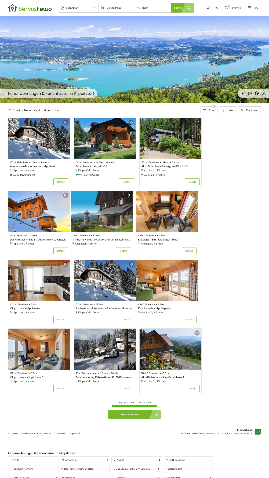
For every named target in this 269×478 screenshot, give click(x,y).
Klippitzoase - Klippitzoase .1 (90, 305)
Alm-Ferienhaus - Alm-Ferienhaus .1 (223, 305)
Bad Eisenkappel (174, 388)
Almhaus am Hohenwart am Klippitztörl (33, 165)
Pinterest (256, 93)
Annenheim (70, 388)
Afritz (16, 388)
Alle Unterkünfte (112, 458)
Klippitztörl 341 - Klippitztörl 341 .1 (94, 237)
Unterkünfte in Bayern (115, 464)
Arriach (118, 388)
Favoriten (233, 7)
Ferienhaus (178, 458)
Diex (218, 405)
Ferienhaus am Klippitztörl (89, 165)
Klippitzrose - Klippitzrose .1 (154, 237)
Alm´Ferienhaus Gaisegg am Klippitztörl (162, 165)
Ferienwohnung (180, 464)
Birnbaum (221, 396)
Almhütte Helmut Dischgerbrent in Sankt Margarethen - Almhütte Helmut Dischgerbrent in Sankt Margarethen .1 (38, 237)
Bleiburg (17, 405)
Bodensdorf (70, 405)
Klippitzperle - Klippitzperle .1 (27, 305)
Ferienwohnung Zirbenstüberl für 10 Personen (166, 305)
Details (59, 180)
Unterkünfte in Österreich (117, 471)
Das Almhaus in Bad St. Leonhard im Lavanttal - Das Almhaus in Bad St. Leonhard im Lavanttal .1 (230, 165)
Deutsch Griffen (174, 405)
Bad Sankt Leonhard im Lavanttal (81, 396)
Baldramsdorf (122, 396)
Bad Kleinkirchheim (226, 388)
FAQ (214, 7)
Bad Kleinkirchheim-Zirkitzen (28, 396)
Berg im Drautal (174, 396)
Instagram (249, 93)
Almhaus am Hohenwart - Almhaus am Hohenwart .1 (230, 237)
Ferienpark (178, 471)
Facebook (242, 93)
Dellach (118, 405)
